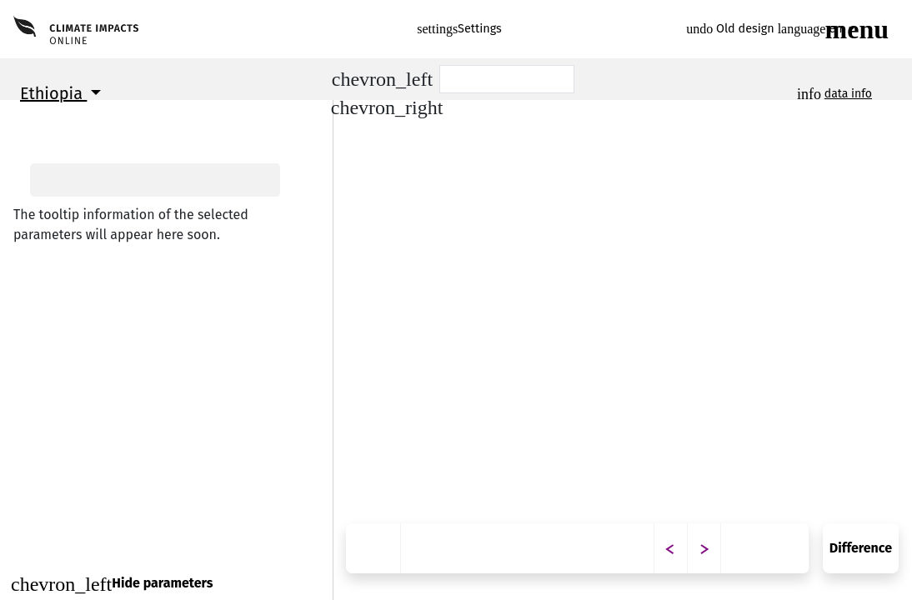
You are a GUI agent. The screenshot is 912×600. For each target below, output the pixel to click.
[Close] (166, 584)
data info (848, 94)
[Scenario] (506, 79)
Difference (860, 548)
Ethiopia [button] (53, 93)
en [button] (812, 29)
